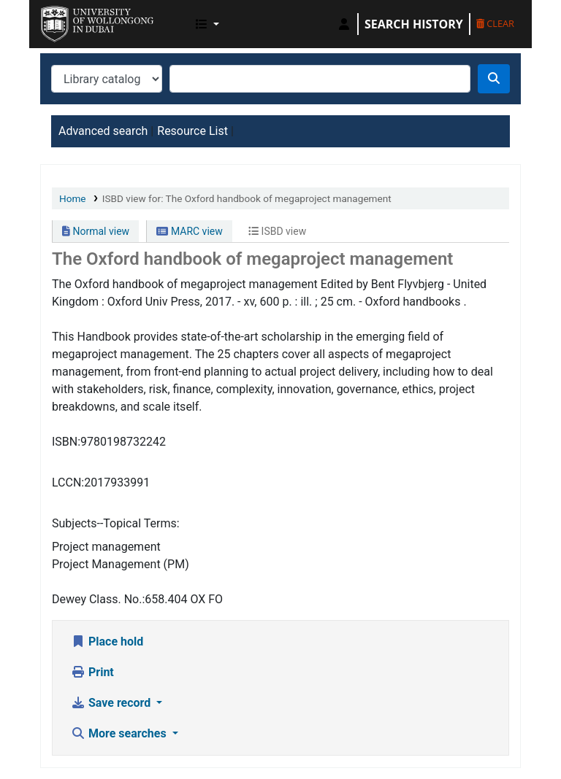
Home (72, 198)
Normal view (95, 231)
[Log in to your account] (344, 24)
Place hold (107, 641)
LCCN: (68, 482)
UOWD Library (77, 20)
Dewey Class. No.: (98, 599)
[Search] (494, 78)
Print (92, 672)
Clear (495, 23)
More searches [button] (120, 733)
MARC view (189, 231)
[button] (207, 24)
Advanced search (103, 131)
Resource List (192, 131)
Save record (112, 703)
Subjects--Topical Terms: (116, 523)
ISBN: (66, 442)
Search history (414, 24)
